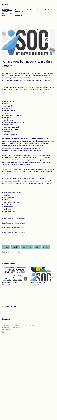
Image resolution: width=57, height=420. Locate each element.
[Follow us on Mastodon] (45, 12)
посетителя (27, 247)
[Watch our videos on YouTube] (51, 12)
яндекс (45, 247)
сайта (37, 247)
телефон (16, 247)
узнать (6, 247)
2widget (5, 5)
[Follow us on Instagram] (48, 12)
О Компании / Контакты (19, 12)
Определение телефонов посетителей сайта (7, 12)
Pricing (38, 10)
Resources (29, 10)
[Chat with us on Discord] (54, 12)
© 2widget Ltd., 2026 (9, 306)
